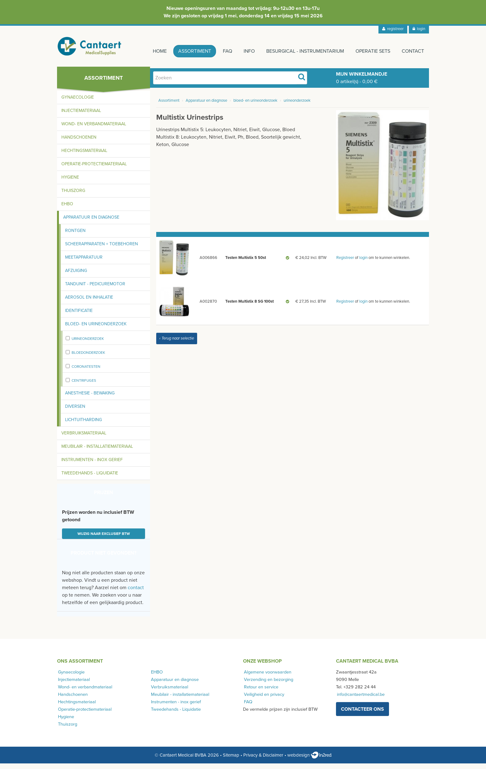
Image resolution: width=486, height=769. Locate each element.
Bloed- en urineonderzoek (95, 329)
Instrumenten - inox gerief (92, 465)
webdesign (309, 760)
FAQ (221, 51)
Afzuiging (76, 276)
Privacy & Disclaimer (263, 760)
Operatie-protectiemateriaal (94, 169)
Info (244, 51)
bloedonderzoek (88, 358)
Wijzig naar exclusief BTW (103, 539)
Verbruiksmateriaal (83, 438)
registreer (393, 28)
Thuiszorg (73, 196)
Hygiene (70, 182)
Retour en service (260, 692)
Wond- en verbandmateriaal (93, 129)
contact (136, 593)
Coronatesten (86, 372)
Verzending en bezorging (267, 685)
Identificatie (79, 316)
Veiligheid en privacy (263, 700)
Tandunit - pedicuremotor (95, 289)
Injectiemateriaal (81, 116)
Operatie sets (371, 51)
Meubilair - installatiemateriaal (97, 452)
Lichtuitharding (83, 425)
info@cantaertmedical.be (360, 700)
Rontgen (75, 236)
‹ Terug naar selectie (176, 343)
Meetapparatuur (84, 262)
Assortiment (187, 51)
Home (151, 51)
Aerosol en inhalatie (89, 302)
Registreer (345, 263)
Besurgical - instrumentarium (302, 51)
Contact (413, 51)
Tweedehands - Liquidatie (89, 478)
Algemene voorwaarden (266, 677)
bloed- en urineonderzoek (255, 106)
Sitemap (231, 760)
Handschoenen (78, 142)
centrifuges (84, 386)
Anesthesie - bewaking (90, 398)
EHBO (67, 209)
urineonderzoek (88, 344)
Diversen (75, 412)
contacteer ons (362, 714)
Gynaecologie (77, 102)
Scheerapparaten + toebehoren (101, 249)
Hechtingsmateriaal (84, 156)
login (419, 28)
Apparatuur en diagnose (91, 222)
